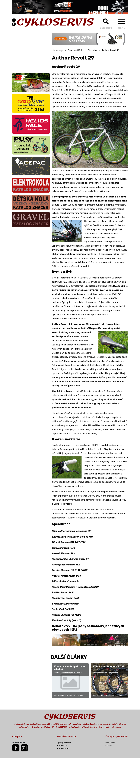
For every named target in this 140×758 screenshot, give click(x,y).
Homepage (57, 50)
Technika (92, 50)
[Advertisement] (31, 51)
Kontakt (108, 745)
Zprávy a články (76, 50)
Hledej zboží (62, 745)
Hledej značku (63, 748)
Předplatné (110, 743)
